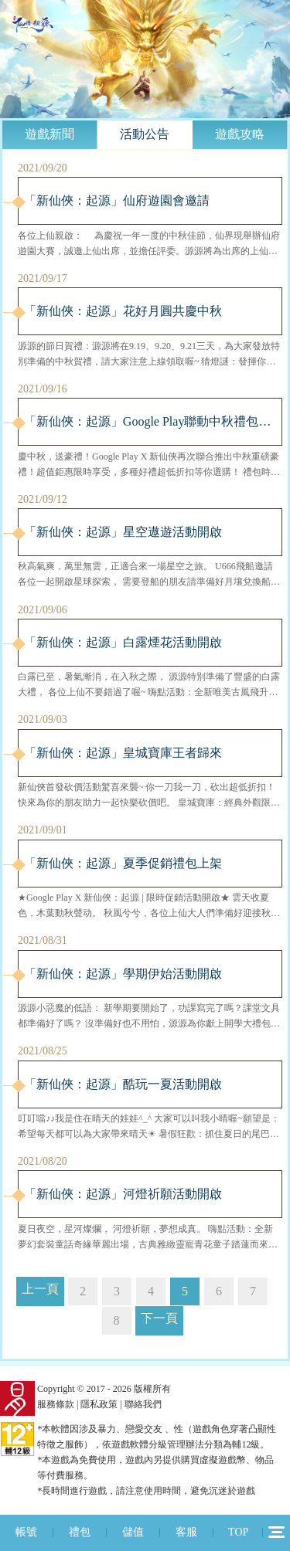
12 (276, 1532)
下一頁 (159, 1318)
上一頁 (40, 1288)
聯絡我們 (143, 1404)
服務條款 (55, 1404)
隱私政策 (99, 1404)
